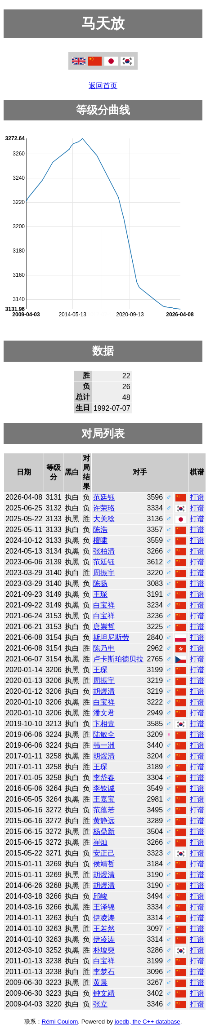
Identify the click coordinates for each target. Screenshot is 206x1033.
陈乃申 (104, 648)
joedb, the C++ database (147, 1021)
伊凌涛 (104, 918)
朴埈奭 (104, 950)
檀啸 (100, 540)
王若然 (104, 928)
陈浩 (100, 529)
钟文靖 (104, 993)
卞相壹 (104, 723)
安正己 (104, 853)
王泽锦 (104, 907)
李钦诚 (104, 788)
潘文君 (104, 713)
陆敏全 (104, 734)
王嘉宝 (104, 799)
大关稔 (104, 519)
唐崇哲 (104, 626)
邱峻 (100, 896)
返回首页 (103, 85)
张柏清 (104, 551)
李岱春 (104, 777)
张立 (100, 1004)
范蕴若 (104, 810)
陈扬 (100, 583)
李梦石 (104, 971)
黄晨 (100, 982)
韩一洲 (104, 745)
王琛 (100, 594)
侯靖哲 (104, 864)
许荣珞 (104, 508)
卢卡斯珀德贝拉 (118, 659)
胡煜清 (104, 691)
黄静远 (104, 821)
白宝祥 (104, 605)
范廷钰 (104, 497)
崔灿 (100, 842)
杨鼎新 (104, 831)
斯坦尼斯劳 (111, 637)
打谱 (197, 497)
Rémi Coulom (60, 1021)
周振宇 (104, 572)
